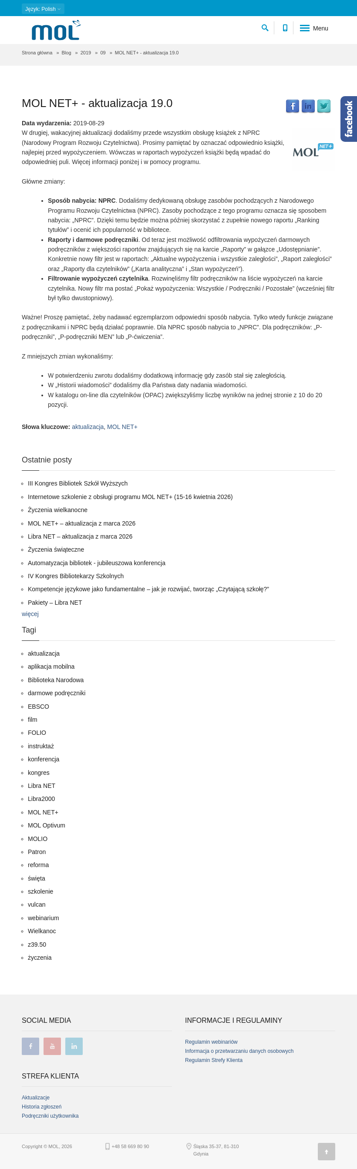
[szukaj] (265, 26)
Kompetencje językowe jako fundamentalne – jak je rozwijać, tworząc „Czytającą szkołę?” (148, 589)
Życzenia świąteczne (56, 549)
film (32, 719)
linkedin (74, 1046)
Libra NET (41, 785)
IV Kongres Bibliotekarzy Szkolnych (76, 576)
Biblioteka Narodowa (56, 680)
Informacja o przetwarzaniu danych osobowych (239, 1051)
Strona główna (37, 52)
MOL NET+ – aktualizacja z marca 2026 (81, 523)
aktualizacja (88, 426)
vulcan (36, 904)
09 (102, 52)
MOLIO (37, 838)
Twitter (324, 107)
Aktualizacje (36, 1098)
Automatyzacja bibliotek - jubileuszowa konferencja (96, 562)
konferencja (43, 759)
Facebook (293, 107)
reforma (38, 864)
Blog (66, 52)
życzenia (39, 957)
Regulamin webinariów (211, 1042)
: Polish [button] (43, 9)
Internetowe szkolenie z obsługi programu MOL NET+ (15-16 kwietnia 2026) (130, 496)
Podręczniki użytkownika (50, 1116)
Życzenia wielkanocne (58, 509)
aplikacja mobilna (51, 666)
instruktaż (41, 746)
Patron (37, 851)
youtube (52, 1046)
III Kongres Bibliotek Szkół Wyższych (78, 483)
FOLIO (37, 732)
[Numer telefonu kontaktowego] (285, 26)
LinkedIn (308, 107)
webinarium (43, 917)
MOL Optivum (46, 825)
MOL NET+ (122, 426)
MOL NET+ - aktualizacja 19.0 (97, 103)
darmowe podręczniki (56, 693)
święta (36, 878)
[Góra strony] (326, 1151)
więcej (30, 613)
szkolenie (40, 891)
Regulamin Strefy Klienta (213, 1060)
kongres (39, 772)
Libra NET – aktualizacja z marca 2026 (80, 536)
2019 (86, 52)
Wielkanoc (42, 931)
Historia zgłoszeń (41, 1107)
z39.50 (37, 944)
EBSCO (38, 706)
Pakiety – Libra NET (55, 602)
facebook (30, 1046)
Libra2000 (41, 798)
